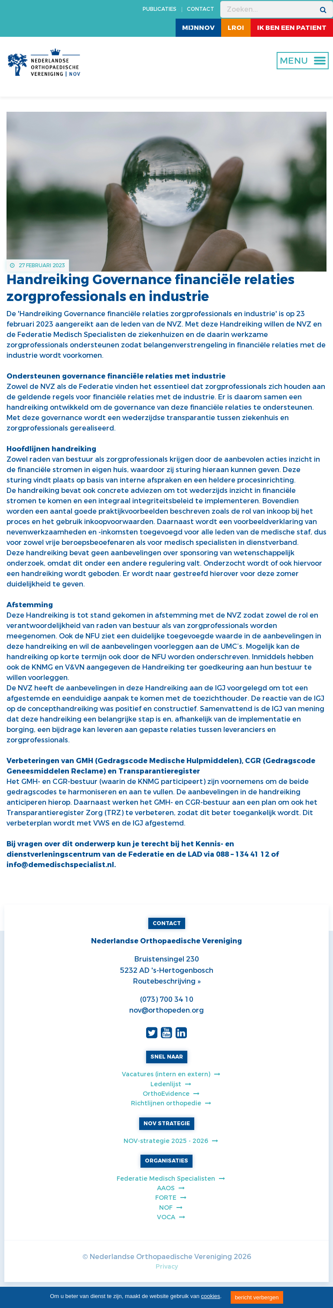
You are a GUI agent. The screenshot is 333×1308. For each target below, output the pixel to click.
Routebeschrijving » (166, 981)
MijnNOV (198, 27)
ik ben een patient (291, 27)
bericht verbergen (257, 1297)
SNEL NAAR (166, 1056)
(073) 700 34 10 (166, 999)
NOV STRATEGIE (167, 1123)
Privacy (167, 1267)
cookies (210, 1296)
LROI (236, 27)
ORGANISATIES (166, 1160)
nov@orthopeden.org (166, 1010)
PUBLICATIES (159, 9)
